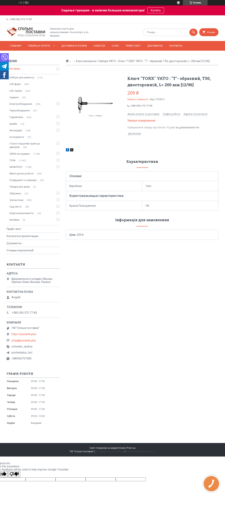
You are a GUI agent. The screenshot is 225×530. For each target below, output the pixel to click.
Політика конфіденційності (140, 451)
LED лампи (15, 90)
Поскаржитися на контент (110, 451)
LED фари (15, 84)
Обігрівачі (15, 193)
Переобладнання (19, 110)
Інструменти (16, 137)
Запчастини (16, 200)
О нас (115, 45)
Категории (13, 68)
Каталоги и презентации (22, 236)
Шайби (13, 123)
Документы (155, 45)
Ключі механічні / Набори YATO (96, 61)
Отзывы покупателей (20, 250)
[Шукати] (193, 32)
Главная (15, 45)
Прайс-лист (133, 45)
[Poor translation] (14, 474)
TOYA (12, 160)
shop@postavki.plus (23, 340)
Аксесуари (15, 130)
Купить (156, 10)
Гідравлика (16, 117)
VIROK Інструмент (19, 153)
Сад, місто (15, 206)
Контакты (175, 45)
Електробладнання (20, 103)
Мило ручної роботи (21, 173)
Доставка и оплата (74, 45)
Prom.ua (131, 448)
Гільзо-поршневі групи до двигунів (24, 145)
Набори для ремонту (21, 77)
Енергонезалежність (21, 213)
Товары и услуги (39, 45)
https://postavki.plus (23, 334)
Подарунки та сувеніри (23, 180)
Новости (99, 45)
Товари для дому (19, 186)
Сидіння (14, 97)
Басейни (14, 219)
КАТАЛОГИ (15, 167)
